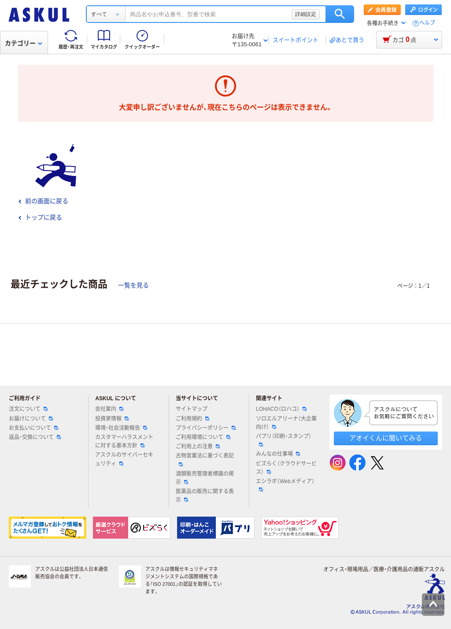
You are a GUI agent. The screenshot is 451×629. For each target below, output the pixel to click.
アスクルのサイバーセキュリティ (124, 459)
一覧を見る (133, 285)
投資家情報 (112, 419)
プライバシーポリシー (206, 428)
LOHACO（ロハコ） (281, 409)
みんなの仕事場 (278, 454)
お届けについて (31, 419)
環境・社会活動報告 (121, 428)
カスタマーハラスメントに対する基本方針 (124, 441)
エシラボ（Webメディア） (285, 484)
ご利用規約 (192, 419)
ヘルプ (427, 23)
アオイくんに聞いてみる (385, 438)
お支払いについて (33, 428)
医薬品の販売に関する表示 (205, 495)
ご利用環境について (203, 437)
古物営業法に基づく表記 (205, 459)
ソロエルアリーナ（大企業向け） (286, 423)
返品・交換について (35, 437)
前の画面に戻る (43, 201)
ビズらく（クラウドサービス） (286, 468)
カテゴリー (23, 43)
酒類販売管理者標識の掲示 (205, 478)
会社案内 (109, 409)
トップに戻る (40, 217)
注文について (28, 409)
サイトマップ (191, 409)
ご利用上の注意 (198, 446)
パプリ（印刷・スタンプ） (283, 440)
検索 (339, 14)
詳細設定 (305, 14)
